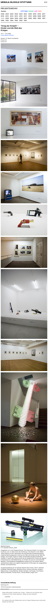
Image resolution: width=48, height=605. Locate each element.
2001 (25, 18)
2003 (16, 18)
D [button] (44, 2)
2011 (25, 16)
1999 (34, 18)
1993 (16, 20)
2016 (2, 16)
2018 (39, 14)
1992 (20, 20)
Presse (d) (4, 40)
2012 (20, 16)
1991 (25, 20)
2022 (21, 14)
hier (13, 602)
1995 (7, 20)
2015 (7, 16)
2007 (44, 16)
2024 (11, 14)
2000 (30, 18)
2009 (34, 16)
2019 (34, 14)
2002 (21, 18)
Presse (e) (4, 41)
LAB (35, 11)
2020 (30, 14)
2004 (12, 18)
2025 (7, 14)
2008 (39, 16)
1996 (2, 20)
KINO (40, 11)
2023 (16, 14)
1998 (39, 18)
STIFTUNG (24, 11)
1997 (43, 18)
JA (5, 596)
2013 (16, 16)
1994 (11, 20)
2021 (25, 14)
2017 (43, 14)
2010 (30, 16)
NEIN (8, 596)
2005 (7, 18)
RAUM (31, 11)
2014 (11, 16)
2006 (2, 18)
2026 (2, 14)
